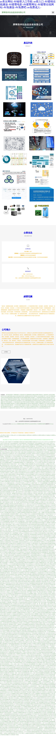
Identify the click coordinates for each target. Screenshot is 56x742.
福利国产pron (30, 610)
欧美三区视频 (5, 542)
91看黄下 (38, 713)
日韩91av (20, 697)
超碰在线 (11, 695)
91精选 (47, 623)
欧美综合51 (45, 469)
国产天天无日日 (9, 735)
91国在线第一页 (34, 708)
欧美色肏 (45, 658)
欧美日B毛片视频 (18, 695)
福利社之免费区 (32, 731)
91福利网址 (32, 604)
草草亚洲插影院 (15, 545)
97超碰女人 (37, 508)
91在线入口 (30, 583)
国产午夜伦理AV (43, 632)
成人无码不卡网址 (12, 698)
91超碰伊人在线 (9, 597)
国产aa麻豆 (38, 499)
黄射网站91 (4, 616)
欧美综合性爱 (15, 658)
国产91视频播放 (28, 597)
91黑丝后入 (34, 658)
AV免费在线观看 (16, 713)
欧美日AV (14, 604)
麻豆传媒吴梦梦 (5, 710)
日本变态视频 (26, 710)
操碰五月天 (50, 504)
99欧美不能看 (48, 492)
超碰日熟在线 (19, 722)
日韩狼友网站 (46, 502)
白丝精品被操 (41, 675)
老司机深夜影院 (49, 650)
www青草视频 (3, 728)
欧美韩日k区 (51, 716)
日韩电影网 (37, 585)
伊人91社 (48, 535)
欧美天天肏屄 (21, 489)
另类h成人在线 (44, 479)
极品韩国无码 (30, 735)
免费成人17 (9, 726)
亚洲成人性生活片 (47, 510)
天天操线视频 (44, 701)
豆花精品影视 (43, 738)
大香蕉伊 (4, 460)
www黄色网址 (6, 486)
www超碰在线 (39, 648)
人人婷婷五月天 (27, 647)
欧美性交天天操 (5, 586)
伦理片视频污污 (14, 703)
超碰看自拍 (5, 554)
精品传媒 (21, 495)
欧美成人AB (41, 736)
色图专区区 (11, 736)
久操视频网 (2, 526)
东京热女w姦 (11, 542)
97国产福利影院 (28, 576)
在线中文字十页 (35, 511)
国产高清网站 (11, 633)
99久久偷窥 (26, 469)
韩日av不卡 (52, 657)
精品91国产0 (33, 644)
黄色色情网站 (22, 570)
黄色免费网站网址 (15, 474)
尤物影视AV (50, 526)
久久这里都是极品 (21, 567)
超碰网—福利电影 (4, 645)
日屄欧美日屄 (16, 639)
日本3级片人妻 (13, 498)
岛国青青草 (4, 661)
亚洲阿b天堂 (30, 683)
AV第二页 (15, 523)
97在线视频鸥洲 (28, 669)
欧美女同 (7, 716)
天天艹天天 (45, 614)
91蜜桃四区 (18, 504)
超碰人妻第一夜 (46, 505)
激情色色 (6, 622)
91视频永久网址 (35, 698)
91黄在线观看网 (46, 542)
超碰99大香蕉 (8, 545)
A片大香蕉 (11, 741)
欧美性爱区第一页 (33, 522)
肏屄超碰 (13, 560)
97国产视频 (29, 598)
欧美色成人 (20, 499)
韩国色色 (12, 739)
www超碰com (23, 566)
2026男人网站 (32, 648)
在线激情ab (39, 676)
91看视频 (49, 598)
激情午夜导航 (11, 706)
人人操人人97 (19, 670)
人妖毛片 (49, 622)
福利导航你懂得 (8, 457)
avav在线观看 (45, 517)
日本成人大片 (7, 703)
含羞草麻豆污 (29, 667)
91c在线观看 (32, 477)
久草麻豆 (18, 628)
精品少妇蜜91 (18, 586)
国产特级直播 (35, 533)
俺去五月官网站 (12, 694)
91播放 (39, 522)
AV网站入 (42, 508)
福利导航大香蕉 (38, 625)
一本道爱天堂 (26, 541)
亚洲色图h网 (16, 689)
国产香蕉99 (25, 682)
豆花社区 (39, 555)
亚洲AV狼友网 (18, 507)
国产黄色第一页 (27, 536)
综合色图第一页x (24, 572)
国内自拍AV (20, 502)
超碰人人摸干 (34, 714)
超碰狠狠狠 (5, 610)
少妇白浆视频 (5, 469)
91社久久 (52, 545)
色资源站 (41, 564)
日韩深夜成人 (27, 539)
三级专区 (21, 617)
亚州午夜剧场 (42, 594)
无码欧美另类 (41, 717)
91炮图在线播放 (31, 507)
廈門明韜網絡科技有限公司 (7, 413)
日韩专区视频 (43, 720)
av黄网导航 (34, 580)
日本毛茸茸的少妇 (16, 686)
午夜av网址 (38, 598)
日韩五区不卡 (5, 695)
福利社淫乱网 (39, 516)
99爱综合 (24, 691)
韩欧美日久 (13, 623)
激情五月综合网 (20, 698)
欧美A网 (14, 644)
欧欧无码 (47, 660)
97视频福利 (19, 535)
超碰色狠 (2, 729)
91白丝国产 (29, 650)
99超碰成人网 (51, 469)
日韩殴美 (2, 522)
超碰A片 (4, 516)
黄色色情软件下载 (6, 704)
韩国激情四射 (44, 557)
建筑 (31, 405)
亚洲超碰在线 (39, 604)
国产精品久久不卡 (13, 529)
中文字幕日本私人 (16, 582)
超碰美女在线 (43, 622)
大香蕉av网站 (22, 492)
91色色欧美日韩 (5, 676)
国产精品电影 (3, 470)
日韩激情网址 (33, 614)
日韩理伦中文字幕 (49, 572)
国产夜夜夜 (42, 650)
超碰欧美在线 (37, 622)
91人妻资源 (14, 738)
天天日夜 (14, 635)
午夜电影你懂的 (28, 564)
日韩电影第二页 (29, 711)
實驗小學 (46, 411)
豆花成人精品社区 (48, 564)
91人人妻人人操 (19, 482)
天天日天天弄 (47, 681)
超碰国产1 (8, 467)
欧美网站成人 (39, 547)
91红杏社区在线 (15, 613)
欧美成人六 (40, 607)
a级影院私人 (3, 692)
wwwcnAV (13, 535)
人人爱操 (47, 470)
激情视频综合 (13, 502)
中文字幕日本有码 (48, 579)
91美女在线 (36, 474)
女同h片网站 (12, 638)
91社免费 (53, 542)
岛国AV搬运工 (18, 488)
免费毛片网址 (22, 476)
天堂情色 (21, 530)
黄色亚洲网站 (41, 681)
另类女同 (2, 551)
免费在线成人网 (30, 613)
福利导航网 (18, 620)
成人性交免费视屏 (31, 670)
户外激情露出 (10, 697)
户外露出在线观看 (29, 470)
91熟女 (13, 628)
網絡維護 (27, 405)
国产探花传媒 (44, 601)
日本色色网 (20, 479)
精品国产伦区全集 (24, 513)
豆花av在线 (50, 563)
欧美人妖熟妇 (22, 573)
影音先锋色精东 (5, 670)
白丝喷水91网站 (43, 613)
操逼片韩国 (20, 592)
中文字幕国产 (15, 575)
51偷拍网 (29, 689)
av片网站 (25, 520)
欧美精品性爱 (42, 630)
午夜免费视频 (52, 547)
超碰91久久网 (41, 533)
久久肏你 (29, 455)
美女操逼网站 (46, 688)
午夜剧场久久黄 (30, 636)
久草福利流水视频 (4, 741)
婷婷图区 (8, 594)
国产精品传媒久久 (8, 582)
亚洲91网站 (2, 544)
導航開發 (32, 408)
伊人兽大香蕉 (24, 653)
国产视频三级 (10, 728)
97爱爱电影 (16, 600)
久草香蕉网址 (41, 583)
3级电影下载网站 (32, 555)
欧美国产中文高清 (21, 622)
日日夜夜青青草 (32, 692)
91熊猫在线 (18, 485)
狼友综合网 (10, 561)
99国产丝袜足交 (23, 610)
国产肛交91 (28, 573)
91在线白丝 (28, 658)
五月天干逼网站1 (43, 563)
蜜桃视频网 (27, 635)
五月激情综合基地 (6, 497)
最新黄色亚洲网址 (48, 633)
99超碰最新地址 (11, 491)
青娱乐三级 (21, 536)
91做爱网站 (33, 591)
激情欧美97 (31, 572)
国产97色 (25, 547)
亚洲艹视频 (15, 495)
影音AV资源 (49, 473)
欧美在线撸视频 (42, 558)
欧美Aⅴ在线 (20, 672)
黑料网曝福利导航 (18, 675)
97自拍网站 (18, 560)
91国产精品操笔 (21, 711)
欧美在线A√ (48, 603)
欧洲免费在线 (17, 733)
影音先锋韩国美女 (28, 457)
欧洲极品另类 (33, 710)
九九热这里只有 (19, 673)
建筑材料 (46, 401)
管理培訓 (43, 407)
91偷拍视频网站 (51, 638)
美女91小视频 (31, 586)
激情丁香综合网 (14, 669)
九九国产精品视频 (12, 541)
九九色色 (50, 614)
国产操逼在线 (23, 636)
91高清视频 (29, 483)
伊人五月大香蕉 (26, 717)
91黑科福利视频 (13, 595)
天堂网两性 (18, 550)
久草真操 (50, 701)
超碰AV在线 (42, 455)
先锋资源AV (16, 533)
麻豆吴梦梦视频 (30, 508)
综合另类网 (52, 597)
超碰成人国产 (44, 491)
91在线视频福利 (13, 611)
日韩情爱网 (9, 517)
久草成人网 (45, 547)
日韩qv (6, 458)
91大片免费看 (24, 713)
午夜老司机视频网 (39, 679)
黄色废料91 (5, 736)
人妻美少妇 (11, 714)
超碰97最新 (9, 686)
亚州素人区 (19, 494)
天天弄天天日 (30, 532)
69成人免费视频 (9, 573)
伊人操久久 (15, 460)
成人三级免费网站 (49, 457)
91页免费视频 (47, 463)
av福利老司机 (20, 588)
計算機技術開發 (38, 408)
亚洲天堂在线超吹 (11, 505)
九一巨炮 (43, 661)
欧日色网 (5, 679)
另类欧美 (25, 455)
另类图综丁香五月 (27, 505)
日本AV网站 (49, 570)
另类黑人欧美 (20, 681)
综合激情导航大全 (20, 461)
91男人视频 (38, 670)
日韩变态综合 (31, 585)
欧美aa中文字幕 (11, 554)
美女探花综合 (32, 733)
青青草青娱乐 (5, 698)
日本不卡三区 (20, 497)
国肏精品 (49, 491)
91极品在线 (45, 467)
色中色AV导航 (14, 589)
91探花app (20, 539)
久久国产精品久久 (48, 673)
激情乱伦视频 (8, 558)
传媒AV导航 (31, 488)
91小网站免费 (13, 691)
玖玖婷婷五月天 (23, 625)
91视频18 (40, 689)
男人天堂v (51, 592)
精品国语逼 (25, 641)
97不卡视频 (27, 688)
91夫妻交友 (18, 594)
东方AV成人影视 (26, 551)
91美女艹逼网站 (50, 714)
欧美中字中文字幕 (4, 499)
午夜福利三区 (18, 483)
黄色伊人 (2, 547)
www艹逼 (26, 510)
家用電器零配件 (9, 401)
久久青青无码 (18, 676)
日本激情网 (11, 520)
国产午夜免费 (5, 519)
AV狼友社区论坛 (37, 654)
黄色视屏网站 (8, 720)
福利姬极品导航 (35, 560)
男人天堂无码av (44, 591)
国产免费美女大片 (43, 548)
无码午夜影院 (50, 713)
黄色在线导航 (8, 719)
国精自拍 (42, 566)
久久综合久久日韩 (23, 663)
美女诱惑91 (9, 655)
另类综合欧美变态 (48, 723)
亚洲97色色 (40, 495)
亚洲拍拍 (19, 691)
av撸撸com (45, 561)
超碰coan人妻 (18, 633)
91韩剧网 (44, 686)
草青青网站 (24, 642)
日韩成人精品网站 (18, 580)
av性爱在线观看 (35, 707)
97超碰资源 (6, 539)
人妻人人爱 (16, 573)
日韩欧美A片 (40, 605)
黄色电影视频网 (8, 672)
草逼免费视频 (9, 604)
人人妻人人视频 (40, 519)
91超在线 (37, 632)
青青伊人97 (27, 714)
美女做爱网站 (9, 492)
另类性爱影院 (39, 510)
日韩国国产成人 (32, 676)
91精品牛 (12, 547)
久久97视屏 (23, 701)
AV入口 (12, 463)
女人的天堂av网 (27, 666)
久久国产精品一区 (51, 686)
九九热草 (17, 530)
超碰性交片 (39, 561)
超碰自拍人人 (30, 703)
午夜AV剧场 (43, 608)
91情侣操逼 (16, 561)
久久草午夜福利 (37, 642)
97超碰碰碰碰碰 (31, 466)
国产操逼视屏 (6, 685)
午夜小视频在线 (8, 532)
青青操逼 (51, 573)
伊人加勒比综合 (33, 697)
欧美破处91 (50, 464)
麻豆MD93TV (47, 461)
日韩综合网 (43, 713)
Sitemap (51, 430)
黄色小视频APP (12, 645)
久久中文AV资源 (48, 566)
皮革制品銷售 (48, 407)
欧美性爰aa (2, 589)
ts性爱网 (10, 664)
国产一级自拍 (39, 733)
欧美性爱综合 (31, 663)
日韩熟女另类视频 (23, 700)
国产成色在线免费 (35, 672)
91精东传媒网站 (51, 629)
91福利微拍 (4, 650)
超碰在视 (47, 513)
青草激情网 (26, 467)
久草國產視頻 (41, 569)
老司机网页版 (51, 482)
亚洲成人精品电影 (10, 683)
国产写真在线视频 (38, 472)
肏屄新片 (31, 472)
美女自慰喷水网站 (37, 661)
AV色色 (29, 554)
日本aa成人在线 (3, 448)
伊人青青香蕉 (6, 611)
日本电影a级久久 (21, 558)
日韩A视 (46, 692)
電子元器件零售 (47, 402)
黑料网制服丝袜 (25, 538)
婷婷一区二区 (14, 508)
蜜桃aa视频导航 (26, 614)
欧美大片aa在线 (41, 535)
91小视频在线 (13, 681)
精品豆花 (42, 480)
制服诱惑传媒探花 (31, 713)
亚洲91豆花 (38, 635)
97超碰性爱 (12, 586)
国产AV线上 (17, 736)
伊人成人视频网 (10, 651)
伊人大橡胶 (52, 644)
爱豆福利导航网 (9, 642)
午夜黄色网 (15, 664)
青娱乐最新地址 (37, 532)
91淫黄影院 (39, 639)
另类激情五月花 (36, 608)
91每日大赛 (17, 458)
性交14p (44, 635)
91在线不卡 (16, 735)
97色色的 (16, 476)
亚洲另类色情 (26, 535)
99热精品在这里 (22, 589)
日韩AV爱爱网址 (9, 675)
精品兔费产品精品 (13, 592)
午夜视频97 (27, 629)
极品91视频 (38, 629)
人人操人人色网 (43, 474)
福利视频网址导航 (48, 679)
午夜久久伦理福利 (31, 520)
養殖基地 (12, 410)
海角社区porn (6, 595)
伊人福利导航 (39, 498)
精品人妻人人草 (31, 679)
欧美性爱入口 (7, 494)
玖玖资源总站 (42, 707)
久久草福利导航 (38, 486)
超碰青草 (43, 572)
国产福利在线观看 (7, 711)
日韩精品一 (2, 463)
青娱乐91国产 (16, 616)
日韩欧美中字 (6, 617)
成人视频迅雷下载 (4, 603)
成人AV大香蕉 (33, 539)
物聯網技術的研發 (29, 402)
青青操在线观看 (10, 466)
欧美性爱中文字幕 (27, 673)
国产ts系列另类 (43, 501)
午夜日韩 (2, 464)
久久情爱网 (7, 552)
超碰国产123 (11, 469)
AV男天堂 (2, 598)
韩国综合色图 (25, 732)
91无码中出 (36, 480)
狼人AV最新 (5, 567)
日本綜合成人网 (12, 588)
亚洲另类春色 (40, 580)
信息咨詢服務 (40, 402)
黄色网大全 (38, 582)
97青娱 (47, 597)
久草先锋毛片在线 (47, 647)
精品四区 (33, 516)
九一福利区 (27, 736)
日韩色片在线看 (26, 499)
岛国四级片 (8, 526)
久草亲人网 (48, 651)
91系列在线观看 (20, 635)
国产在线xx (13, 526)
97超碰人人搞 (36, 600)
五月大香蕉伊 (42, 698)
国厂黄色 (16, 741)
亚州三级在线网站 (42, 683)
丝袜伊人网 (41, 538)
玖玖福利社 (9, 644)
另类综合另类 (50, 611)
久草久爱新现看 (43, 667)
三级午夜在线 (26, 655)
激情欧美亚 (8, 548)
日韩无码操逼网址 (24, 692)
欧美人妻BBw (31, 526)
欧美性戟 (9, 666)
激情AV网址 (39, 611)
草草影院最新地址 (7, 663)
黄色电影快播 (23, 532)
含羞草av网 (51, 682)
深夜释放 (45, 725)
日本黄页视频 (51, 670)
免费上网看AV (30, 678)
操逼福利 (4, 686)
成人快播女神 (42, 523)
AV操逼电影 (48, 533)
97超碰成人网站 (39, 477)
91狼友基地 (20, 604)
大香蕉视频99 (41, 708)
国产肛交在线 (21, 577)
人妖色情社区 (27, 611)
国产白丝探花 (5, 461)
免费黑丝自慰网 (40, 697)
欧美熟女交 (6, 482)
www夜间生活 (29, 654)
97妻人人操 (23, 582)
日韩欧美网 (39, 669)
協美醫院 (44, 408)
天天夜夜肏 (47, 583)
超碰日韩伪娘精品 (46, 532)
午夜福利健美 (44, 555)
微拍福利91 (16, 598)
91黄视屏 (30, 653)
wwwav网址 (33, 504)
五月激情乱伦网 (51, 474)
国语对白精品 (12, 482)
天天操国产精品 (28, 473)
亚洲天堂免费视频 (40, 694)
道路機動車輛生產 (23, 410)
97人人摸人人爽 (12, 603)
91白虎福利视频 (43, 691)
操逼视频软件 (20, 511)
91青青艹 (14, 731)
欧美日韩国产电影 (34, 655)
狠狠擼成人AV (19, 694)
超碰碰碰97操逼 (13, 511)
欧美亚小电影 (17, 701)
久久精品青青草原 (39, 458)
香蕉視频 (15, 697)
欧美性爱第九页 (27, 707)
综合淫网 (36, 641)
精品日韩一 (44, 638)
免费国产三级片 (18, 520)
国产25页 (37, 526)
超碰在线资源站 (45, 476)
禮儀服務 (8, 410)
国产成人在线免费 (24, 729)
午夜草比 (13, 488)
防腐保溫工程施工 (17, 405)
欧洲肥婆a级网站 (27, 603)
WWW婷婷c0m (5, 653)
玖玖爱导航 (50, 667)
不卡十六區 (2, 688)
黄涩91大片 (7, 623)
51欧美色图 (4, 569)
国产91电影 (41, 483)
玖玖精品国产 (7, 669)
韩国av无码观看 (37, 638)
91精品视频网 (31, 486)
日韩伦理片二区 (32, 575)
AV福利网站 (21, 579)
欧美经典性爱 (37, 729)
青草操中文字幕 (25, 619)
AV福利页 (51, 604)
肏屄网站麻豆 (51, 548)
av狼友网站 (51, 630)
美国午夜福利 (33, 519)
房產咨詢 (5, 405)
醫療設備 (53, 402)
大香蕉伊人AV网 (8, 479)
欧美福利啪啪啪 (30, 638)
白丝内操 (37, 594)
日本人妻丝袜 (15, 455)
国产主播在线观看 (32, 561)
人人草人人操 (12, 670)
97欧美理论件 (19, 551)
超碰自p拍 (24, 507)
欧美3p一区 (31, 594)
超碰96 (34, 669)
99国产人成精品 (17, 630)
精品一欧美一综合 (16, 679)
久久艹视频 (28, 492)
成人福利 (15, 605)
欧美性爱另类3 (30, 701)
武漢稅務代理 (23, 401)
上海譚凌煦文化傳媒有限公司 (19, 413)
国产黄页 (6, 580)
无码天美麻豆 (8, 551)
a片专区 (7, 614)
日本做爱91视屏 (5, 511)
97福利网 (12, 601)
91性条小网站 (48, 697)
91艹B (45, 520)
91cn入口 (17, 661)
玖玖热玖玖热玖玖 (25, 733)
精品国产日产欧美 (35, 728)
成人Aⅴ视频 (22, 616)
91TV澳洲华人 (30, 474)
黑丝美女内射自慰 (15, 591)
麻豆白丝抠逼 (13, 707)
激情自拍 (50, 551)
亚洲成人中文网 (30, 550)
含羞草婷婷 (7, 547)
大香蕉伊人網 (35, 716)
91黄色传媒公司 (44, 588)
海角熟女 (18, 645)
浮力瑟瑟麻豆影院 (42, 714)
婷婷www (47, 708)
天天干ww (33, 635)
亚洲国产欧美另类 (50, 595)
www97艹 (5, 491)
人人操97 (10, 495)
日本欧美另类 (23, 598)
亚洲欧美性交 (12, 550)
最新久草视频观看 (24, 472)
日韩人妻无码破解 (16, 667)
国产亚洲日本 (40, 494)
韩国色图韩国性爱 (22, 703)
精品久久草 (17, 576)
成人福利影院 (25, 594)
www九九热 (48, 736)
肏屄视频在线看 (39, 520)
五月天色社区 (11, 507)
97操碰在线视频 (12, 567)
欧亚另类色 (47, 703)
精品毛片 (45, 551)
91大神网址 (18, 519)
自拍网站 (18, 554)
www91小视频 (6, 489)
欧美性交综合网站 (28, 525)
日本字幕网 (51, 577)
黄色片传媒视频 (29, 589)
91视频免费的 (11, 678)
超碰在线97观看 (10, 477)
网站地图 (7, 443)
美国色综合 (43, 722)
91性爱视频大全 (26, 544)
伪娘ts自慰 (19, 541)
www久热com (12, 653)
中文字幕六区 (27, 664)
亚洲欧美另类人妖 (9, 464)
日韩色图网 (25, 463)
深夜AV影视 (21, 666)
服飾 (28, 411)
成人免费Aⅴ (11, 458)
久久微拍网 (8, 608)
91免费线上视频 (17, 464)
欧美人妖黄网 (20, 647)
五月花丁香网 (8, 566)
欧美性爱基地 (15, 492)
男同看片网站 (27, 588)
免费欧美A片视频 (23, 585)
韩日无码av (30, 485)
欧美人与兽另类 (35, 673)
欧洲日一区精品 (33, 467)
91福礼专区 (19, 516)
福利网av (32, 479)
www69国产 (39, 469)
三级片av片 (39, 573)
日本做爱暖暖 (42, 651)
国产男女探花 (28, 698)
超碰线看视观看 (22, 613)
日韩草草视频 (34, 529)
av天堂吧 (26, 526)
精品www (14, 516)
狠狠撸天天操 (17, 466)
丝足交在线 (24, 683)
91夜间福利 (50, 557)
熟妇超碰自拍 (38, 592)
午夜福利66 (17, 625)
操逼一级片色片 (48, 530)
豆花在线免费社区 (6, 576)
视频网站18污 (23, 480)
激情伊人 (44, 544)
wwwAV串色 (18, 538)
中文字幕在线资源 (19, 542)
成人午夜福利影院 (31, 582)
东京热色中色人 (20, 688)
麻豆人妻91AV (44, 499)
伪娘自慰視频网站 (10, 692)
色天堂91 (47, 682)
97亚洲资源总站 (21, 716)
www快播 (48, 729)
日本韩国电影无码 (30, 458)
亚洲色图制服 (50, 642)
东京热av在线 (22, 651)
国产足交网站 (9, 460)
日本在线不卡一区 (18, 642)
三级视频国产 (38, 700)
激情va (17, 636)
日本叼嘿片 (27, 632)
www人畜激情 (3, 555)
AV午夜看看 (24, 706)
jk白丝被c (17, 692)
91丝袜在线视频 (5, 636)
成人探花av (4, 501)
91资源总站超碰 (18, 710)
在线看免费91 (21, 564)
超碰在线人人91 (13, 489)
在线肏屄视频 (32, 502)
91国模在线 (11, 717)
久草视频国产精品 (14, 700)
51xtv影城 (45, 716)
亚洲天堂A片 (14, 558)
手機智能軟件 (16, 401)
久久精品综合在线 (18, 717)
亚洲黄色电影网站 (46, 710)
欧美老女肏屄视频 (17, 517)
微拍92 (24, 626)
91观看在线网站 (11, 480)
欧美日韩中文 (33, 726)
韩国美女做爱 (20, 611)
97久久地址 (39, 542)
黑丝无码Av (36, 703)
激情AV (53, 463)
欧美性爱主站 (26, 623)
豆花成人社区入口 (48, 483)
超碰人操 (53, 498)
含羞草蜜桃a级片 (7, 667)
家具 (15, 407)
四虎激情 (32, 588)
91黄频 (17, 638)
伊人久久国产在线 (33, 681)
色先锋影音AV (3, 658)
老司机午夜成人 (9, 689)
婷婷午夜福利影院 (48, 717)
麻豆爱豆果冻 (35, 492)
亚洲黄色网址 (7, 583)
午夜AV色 (26, 579)
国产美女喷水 (26, 479)
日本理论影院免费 (44, 482)
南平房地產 (47, 410)
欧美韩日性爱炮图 (6, 498)
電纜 (5, 410)
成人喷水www (32, 513)
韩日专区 (15, 577)
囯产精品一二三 (47, 653)
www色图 (17, 566)
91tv (32, 476)
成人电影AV (6, 601)
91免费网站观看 (20, 719)
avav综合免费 (30, 566)
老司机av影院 (32, 463)
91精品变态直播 (22, 548)
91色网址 (15, 726)
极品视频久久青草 (30, 491)
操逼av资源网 (33, 605)
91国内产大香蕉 (46, 498)
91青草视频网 (3, 483)
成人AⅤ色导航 (37, 636)
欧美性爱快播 (48, 731)
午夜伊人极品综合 (46, 669)
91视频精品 (12, 676)
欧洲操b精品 (19, 644)
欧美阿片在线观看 (6, 533)
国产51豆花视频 (36, 525)
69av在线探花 (7, 701)
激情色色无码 (42, 497)
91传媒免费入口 (13, 614)
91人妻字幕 (48, 594)
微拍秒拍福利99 (47, 477)
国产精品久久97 (5, 592)
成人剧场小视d (7, 560)
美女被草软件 (35, 603)
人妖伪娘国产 (35, 689)
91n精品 (18, 513)
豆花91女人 (22, 591)
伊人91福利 (33, 498)
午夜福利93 (7, 648)
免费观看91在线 (8, 713)
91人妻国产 (32, 489)
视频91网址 (13, 594)
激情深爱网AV (6, 525)
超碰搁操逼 (26, 542)
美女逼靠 (49, 706)
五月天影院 (38, 623)
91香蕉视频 (51, 654)
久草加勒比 (6, 510)
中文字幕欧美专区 (49, 641)
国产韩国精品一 (47, 605)
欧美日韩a (2, 563)
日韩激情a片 (25, 557)
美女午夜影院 (23, 474)
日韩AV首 (44, 642)
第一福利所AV (42, 473)
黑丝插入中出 (29, 545)
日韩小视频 (41, 666)
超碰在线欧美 (40, 723)
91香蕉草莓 (11, 723)
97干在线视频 (29, 600)
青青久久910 (49, 514)
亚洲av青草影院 (3, 657)
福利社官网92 (12, 519)
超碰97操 (43, 589)
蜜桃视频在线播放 (19, 469)
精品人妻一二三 (47, 576)
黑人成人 (15, 672)
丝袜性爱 (42, 470)
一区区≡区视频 (22, 735)
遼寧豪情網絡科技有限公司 (46, 413)
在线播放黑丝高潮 (49, 554)
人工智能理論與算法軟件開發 (19, 408)
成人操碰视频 (27, 563)
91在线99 (6, 732)
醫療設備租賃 (13, 402)
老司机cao (42, 457)
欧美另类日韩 (22, 600)
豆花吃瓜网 (40, 576)
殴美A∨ (23, 714)
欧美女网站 (33, 611)
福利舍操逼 (12, 486)
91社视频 (23, 560)
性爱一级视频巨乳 (13, 499)
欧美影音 (31, 538)
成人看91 (22, 597)
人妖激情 (38, 704)
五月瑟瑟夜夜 (10, 733)
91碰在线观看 (11, 557)
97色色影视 (10, 650)
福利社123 (11, 617)
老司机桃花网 (6, 520)
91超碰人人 (21, 473)
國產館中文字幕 (33, 569)
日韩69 (47, 497)
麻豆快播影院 (13, 497)
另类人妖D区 (29, 651)
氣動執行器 (24, 411)
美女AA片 (52, 513)
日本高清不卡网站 (51, 613)
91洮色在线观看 (14, 552)
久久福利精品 (49, 698)
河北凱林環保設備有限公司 (44, 414)
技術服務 (33, 404)
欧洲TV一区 (47, 545)
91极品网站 (30, 682)
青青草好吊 (43, 704)
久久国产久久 (20, 607)
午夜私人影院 (18, 477)
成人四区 (34, 573)
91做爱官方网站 (36, 650)
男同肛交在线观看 (40, 731)
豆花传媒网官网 (46, 663)
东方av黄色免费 (34, 548)
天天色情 (50, 582)
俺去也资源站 (5, 633)
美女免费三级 (34, 607)
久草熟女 (46, 664)
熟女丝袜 (16, 501)
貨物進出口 (41, 401)
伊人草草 (15, 569)
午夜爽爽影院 (32, 579)
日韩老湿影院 (24, 679)
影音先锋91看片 (49, 485)
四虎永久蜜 (52, 655)
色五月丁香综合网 (32, 639)
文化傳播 (17, 410)
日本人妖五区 (36, 470)
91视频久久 (39, 647)
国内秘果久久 (50, 711)
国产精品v (32, 517)
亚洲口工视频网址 (17, 660)
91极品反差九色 (38, 663)
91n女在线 (31, 729)
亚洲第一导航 (19, 555)
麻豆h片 (17, 610)
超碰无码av (45, 726)
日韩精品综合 (35, 564)
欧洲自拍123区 (11, 538)
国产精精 (30, 706)
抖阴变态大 (2, 548)
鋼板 (54, 411)
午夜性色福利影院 (4, 708)
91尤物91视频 (26, 498)
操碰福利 (6, 507)
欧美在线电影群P (24, 561)
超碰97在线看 (38, 557)
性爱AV (22, 645)
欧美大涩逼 (45, 460)
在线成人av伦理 (42, 706)
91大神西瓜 (19, 648)
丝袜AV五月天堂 (37, 577)
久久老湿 (15, 522)
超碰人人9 (13, 467)
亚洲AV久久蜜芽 (16, 532)
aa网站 (10, 523)
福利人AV (33, 704)
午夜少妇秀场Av (29, 570)
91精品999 (44, 629)
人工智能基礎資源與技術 (40, 404)
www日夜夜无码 (38, 619)
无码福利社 (15, 579)
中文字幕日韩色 (42, 527)
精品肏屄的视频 (36, 735)
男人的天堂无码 (32, 542)
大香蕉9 (33, 460)
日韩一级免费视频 (13, 539)
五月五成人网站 (26, 494)
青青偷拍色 (41, 703)
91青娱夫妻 (22, 458)
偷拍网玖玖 (26, 592)
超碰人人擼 (24, 527)
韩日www (28, 548)
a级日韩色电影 (8, 564)
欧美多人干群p (22, 658)
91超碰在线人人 (21, 738)
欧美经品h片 (20, 583)
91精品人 (51, 695)
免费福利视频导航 (35, 738)
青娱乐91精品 (10, 470)
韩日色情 (32, 632)
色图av (52, 605)
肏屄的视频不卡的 (35, 523)
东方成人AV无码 (29, 567)
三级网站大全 (39, 644)
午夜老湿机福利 (31, 633)
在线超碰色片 (44, 464)
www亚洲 (15, 479)
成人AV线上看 (6, 536)
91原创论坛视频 (43, 626)
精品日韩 (35, 683)
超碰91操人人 (32, 469)
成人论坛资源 (52, 588)
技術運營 (48, 404)
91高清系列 (46, 458)
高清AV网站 (17, 714)
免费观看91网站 (51, 561)
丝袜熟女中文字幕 (31, 694)
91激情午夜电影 (6, 620)
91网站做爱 (6, 725)
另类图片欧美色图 (27, 580)
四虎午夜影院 (23, 628)
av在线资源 (19, 595)
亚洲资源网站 (34, 645)
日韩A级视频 (52, 692)
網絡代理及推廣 (5, 411)
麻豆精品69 (7, 607)
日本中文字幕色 (32, 657)
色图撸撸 (26, 575)
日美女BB (5, 538)
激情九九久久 (39, 517)
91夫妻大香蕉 (12, 472)
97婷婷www (6, 504)
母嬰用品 (35, 402)
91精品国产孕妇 (48, 694)
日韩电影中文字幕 (11, 555)
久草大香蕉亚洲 (27, 482)
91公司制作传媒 (7, 738)
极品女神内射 (46, 655)
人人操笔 (38, 722)
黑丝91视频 (47, 552)
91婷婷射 (37, 613)
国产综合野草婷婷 (22, 508)
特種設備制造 (35, 405)
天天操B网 (14, 563)
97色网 (14, 655)
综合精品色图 (36, 457)
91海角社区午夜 (45, 732)
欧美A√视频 (22, 545)
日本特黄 (6, 485)
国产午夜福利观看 (37, 739)
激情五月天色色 (42, 719)
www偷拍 (40, 467)
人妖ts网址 (34, 576)
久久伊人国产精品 (34, 736)
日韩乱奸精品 (41, 641)
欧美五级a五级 (21, 552)
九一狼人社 (35, 483)
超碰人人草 (19, 704)
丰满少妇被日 (25, 648)
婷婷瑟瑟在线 (51, 501)
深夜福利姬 (20, 569)
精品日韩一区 (11, 610)
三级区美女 (23, 667)
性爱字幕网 (2, 683)
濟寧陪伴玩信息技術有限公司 (13, 12)
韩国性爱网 (5, 495)
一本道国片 (5, 561)
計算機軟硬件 (41, 410)
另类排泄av (8, 589)
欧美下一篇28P (33, 664)
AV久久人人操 (24, 554)
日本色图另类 (46, 644)
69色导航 (20, 614)
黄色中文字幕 (29, 626)
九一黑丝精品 (13, 607)
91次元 (1, 494)
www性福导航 (26, 708)
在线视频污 (20, 523)
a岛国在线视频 (27, 497)
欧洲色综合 (37, 491)
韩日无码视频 (47, 580)
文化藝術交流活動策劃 (9, 407)
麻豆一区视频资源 (45, 735)
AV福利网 (51, 586)
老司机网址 (13, 722)
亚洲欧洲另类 (27, 569)
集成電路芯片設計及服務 (22, 407)
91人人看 (46, 672)
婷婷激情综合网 (50, 466)
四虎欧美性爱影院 (14, 473)
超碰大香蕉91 (39, 725)
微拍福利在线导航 (45, 700)
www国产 (26, 489)
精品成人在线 (46, 604)
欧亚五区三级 (26, 697)
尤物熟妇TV (38, 507)
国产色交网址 (49, 720)
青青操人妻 (11, 708)
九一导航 (38, 692)
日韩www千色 (34, 717)
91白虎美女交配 (13, 725)
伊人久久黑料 (36, 473)
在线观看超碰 (52, 728)
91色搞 (36, 630)
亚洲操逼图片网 (44, 654)
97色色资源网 (14, 548)
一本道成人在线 (6, 739)
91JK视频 (22, 470)
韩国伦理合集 (25, 723)
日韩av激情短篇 (19, 505)
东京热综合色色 (49, 455)
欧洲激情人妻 (41, 554)
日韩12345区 (36, 706)
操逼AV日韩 (19, 682)
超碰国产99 (29, 560)
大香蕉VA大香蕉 (4, 476)
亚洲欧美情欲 (51, 733)
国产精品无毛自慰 (33, 495)
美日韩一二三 (27, 605)
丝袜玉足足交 (51, 639)
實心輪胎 (40, 405)
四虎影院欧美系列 (9, 522)
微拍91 (25, 694)
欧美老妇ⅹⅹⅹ (4, 557)
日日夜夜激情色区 (9, 729)
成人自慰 (40, 716)
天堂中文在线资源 (11, 673)
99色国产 (28, 591)
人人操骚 (26, 739)
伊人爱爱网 (47, 529)
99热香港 (42, 673)
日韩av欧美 (49, 683)
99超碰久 (43, 623)
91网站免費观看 (35, 685)
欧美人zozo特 (13, 583)
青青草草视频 (41, 529)
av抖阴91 (21, 501)
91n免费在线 (36, 570)
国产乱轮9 (27, 461)
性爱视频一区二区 (13, 716)
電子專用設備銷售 (8, 408)
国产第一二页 (52, 726)
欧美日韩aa (48, 707)
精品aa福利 (31, 732)
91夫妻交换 (37, 586)
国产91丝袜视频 (8, 660)
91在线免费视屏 (41, 514)
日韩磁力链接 (49, 539)
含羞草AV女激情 (34, 497)
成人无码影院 (36, 567)
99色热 (28, 504)
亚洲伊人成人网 (50, 527)
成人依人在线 (46, 516)
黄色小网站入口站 (17, 732)
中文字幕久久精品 (7, 535)
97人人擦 (32, 619)
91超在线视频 (49, 608)
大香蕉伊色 (33, 629)
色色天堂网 (28, 725)
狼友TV (15, 728)
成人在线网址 (34, 494)
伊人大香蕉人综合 (40, 463)
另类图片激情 (43, 570)
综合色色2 (9, 632)
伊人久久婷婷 (43, 560)
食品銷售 (22, 404)
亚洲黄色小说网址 (21, 725)
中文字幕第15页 (35, 720)
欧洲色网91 (42, 530)
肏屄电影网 (10, 580)
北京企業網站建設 (34, 411)
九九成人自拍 (48, 508)
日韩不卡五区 (48, 538)
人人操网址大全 (47, 645)
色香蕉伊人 (11, 710)
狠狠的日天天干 (50, 617)
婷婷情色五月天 (24, 477)
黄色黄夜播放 (39, 695)
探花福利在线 (37, 589)
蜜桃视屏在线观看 (25, 519)
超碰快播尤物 (12, 513)
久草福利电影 (20, 526)
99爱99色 (31, 641)
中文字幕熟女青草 (10, 572)
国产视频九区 (37, 701)
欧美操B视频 (8, 628)
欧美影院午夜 (39, 502)
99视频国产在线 (24, 657)
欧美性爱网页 (31, 625)
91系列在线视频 (5, 682)
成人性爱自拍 (18, 678)
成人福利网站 (10, 630)
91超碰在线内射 (6, 654)
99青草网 (5, 570)
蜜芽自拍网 (38, 710)
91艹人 (22, 576)
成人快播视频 (11, 657)
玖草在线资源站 (51, 601)
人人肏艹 (43, 729)
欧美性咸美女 (7, 629)
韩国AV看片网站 (46, 472)
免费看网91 (35, 545)
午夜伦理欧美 (48, 519)
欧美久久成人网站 (48, 536)
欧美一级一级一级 (38, 610)
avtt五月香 (39, 575)
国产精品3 (39, 544)
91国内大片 (37, 479)
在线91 (42, 682)
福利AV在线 (24, 586)
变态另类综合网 (23, 486)
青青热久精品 (43, 585)
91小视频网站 (27, 523)
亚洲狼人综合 (44, 582)
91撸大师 (49, 585)
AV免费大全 (36, 485)
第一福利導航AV (5, 681)
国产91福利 (24, 695)
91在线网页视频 (18, 557)
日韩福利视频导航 (26, 517)
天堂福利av (6, 523)
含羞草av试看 (6, 714)
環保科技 (51, 411)
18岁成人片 (10, 476)
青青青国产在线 (45, 575)
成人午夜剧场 (19, 655)
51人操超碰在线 (39, 579)
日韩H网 (22, 467)
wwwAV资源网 (14, 654)
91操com (18, 653)
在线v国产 (28, 558)
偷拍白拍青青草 (28, 608)
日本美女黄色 (36, 667)
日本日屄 (39, 601)
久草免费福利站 (38, 732)
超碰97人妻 (11, 530)
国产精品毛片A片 (51, 520)
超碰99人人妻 (40, 645)
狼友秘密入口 (13, 682)
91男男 (35, 535)
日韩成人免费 (35, 666)
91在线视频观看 (5, 527)
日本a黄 (53, 492)
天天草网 (9, 516)
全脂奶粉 (44, 405)
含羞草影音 (20, 498)
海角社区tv (7, 707)
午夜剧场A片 (7, 508)
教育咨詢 (48, 408)
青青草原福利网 (26, 675)
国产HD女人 (28, 552)
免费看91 (36, 527)
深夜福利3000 (13, 685)
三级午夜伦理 (32, 686)
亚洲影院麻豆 (19, 626)
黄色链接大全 (21, 669)
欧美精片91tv (10, 501)
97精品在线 (14, 564)
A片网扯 (2, 488)
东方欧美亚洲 (23, 638)
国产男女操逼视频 (32, 547)
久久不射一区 (36, 626)
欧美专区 (30, 514)
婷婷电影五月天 (26, 722)
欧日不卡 (27, 522)
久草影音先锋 (19, 623)
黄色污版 (36, 583)
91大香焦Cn (26, 502)
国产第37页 (49, 722)
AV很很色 (21, 664)
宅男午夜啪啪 (24, 485)
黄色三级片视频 (41, 603)
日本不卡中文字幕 (19, 739)
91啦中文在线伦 (43, 600)
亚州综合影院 (46, 657)
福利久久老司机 (31, 695)
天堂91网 (5, 541)
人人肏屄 (34, 505)
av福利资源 (20, 605)
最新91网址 (18, 491)
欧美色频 (8, 463)
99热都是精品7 (27, 607)
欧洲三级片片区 (10, 483)
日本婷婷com (21, 629)
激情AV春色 (10, 577)
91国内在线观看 (52, 525)
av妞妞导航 (25, 681)
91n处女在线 (37, 572)
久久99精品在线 (27, 511)
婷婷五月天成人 (11, 461)
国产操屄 (21, 457)
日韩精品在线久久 (35, 563)
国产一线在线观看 (14, 536)
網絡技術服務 (35, 401)
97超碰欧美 (19, 619)
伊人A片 (3, 689)
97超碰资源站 (9, 688)
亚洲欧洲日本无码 (29, 577)
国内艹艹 (29, 691)
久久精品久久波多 (9, 598)
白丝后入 (48, 704)
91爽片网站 (13, 648)
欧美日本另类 (27, 530)
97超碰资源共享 (43, 567)
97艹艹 (1, 504)
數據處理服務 (27, 404)
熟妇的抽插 (48, 589)
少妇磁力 (23, 464)
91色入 (4, 600)
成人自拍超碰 (45, 573)
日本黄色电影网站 (41, 539)
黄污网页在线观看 (44, 728)
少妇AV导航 (48, 685)
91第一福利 (42, 685)
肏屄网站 (44, 611)
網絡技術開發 (35, 410)
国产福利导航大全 (37, 464)
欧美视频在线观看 (51, 550)
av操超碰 (24, 504)
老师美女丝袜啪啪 (28, 501)
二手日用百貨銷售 (18, 411)
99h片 (9, 455)
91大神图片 (40, 551)
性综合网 (42, 672)
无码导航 (15, 688)
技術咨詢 (23, 405)
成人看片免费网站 (12, 622)
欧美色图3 (36, 628)
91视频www (45, 695)
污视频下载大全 (20, 726)
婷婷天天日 (46, 494)
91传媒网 (14, 619)
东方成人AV (32, 623)
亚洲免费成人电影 (23, 639)
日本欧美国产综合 (4, 639)
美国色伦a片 (43, 597)
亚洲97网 (17, 486)
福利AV (48, 635)
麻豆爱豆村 (46, 495)
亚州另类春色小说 (18, 463)
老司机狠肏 (45, 504)
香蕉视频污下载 (24, 660)
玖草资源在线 (45, 676)
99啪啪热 (27, 726)
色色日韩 (7, 588)
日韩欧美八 (23, 483)
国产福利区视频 (50, 558)
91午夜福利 (28, 738)
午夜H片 (34, 725)
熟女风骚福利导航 (26, 704)
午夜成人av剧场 (5, 638)
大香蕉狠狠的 (49, 719)
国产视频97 (17, 572)
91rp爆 (42, 692)
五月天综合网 (44, 670)
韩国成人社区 (38, 550)
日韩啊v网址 (7, 488)
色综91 (42, 536)
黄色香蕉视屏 (22, 460)
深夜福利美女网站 (32, 723)
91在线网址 (44, 466)
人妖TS (18, 472)
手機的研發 (9, 405)
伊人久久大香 (43, 711)
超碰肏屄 (16, 651)
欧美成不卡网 (27, 529)
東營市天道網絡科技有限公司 (33, 413)
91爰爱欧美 (35, 617)
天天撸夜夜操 (41, 492)
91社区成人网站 (19, 525)
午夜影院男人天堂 (40, 660)
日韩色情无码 (23, 689)
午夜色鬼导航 (35, 554)
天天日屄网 (16, 597)
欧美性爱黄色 (37, 682)
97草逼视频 (24, 678)
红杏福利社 (24, 633)
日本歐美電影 (24, 466)
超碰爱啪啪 (44, 489)
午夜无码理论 (17, 657)
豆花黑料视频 (20, 685)
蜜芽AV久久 (50, 479)
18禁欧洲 (12, 527)
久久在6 (20, 455)
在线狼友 (51, 672)
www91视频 (12, 525)
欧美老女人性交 (23, 514)
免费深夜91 (25, 555)
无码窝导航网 (15, 570)
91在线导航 (28, 460)
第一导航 (41, 655)
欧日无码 (54, 707)
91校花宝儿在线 (39, 460)
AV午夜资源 (11, 585)
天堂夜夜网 (41, 461)
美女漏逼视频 (8, 474)
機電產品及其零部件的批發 (34, 407)
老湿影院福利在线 (35, 530)
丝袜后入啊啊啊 (34, 620)
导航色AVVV (12, 626)
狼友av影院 (10, 605)
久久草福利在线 (20, 608)
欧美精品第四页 (37, 476)
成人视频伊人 (26, 644)
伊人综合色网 (51, 725)
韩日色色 (53, 647)
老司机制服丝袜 (14, 629)
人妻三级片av (26, 604)
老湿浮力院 (2, 614)
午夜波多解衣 (12, 485)
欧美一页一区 (38, 489)
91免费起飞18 (17, 683)
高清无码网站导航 (18, 708)
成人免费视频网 (48, 616)
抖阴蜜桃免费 (6, 513)
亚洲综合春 (48, 661)
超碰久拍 (21, 533)
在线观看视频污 (26, 672)
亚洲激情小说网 (35, 597)
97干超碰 (31, 535)
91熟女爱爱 (50, 489)
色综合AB (36, 538)
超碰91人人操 (38, 686)
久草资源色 (31, 557)
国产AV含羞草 (28, 719)
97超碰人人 (40, 688)
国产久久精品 (52, 486)
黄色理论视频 (46, 648)
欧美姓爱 (30, 739)
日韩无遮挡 (38, 466)
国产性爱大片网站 (46, 522)
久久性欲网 (8, 514)
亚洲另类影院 (25, 676)
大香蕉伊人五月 (10, 661)
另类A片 (13, 551)
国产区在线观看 (32, 601)
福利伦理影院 (13, 494)
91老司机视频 (23, 650)
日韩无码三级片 (35, 455)
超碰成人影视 (45, 592)
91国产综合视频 (18, 527)
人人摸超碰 (13, 719)
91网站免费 (34, 514)
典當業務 (7, 404)
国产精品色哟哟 (50, 544)
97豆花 (33, 598)
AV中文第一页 (26, 595)
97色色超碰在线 (44, 525)
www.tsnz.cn (14, 430)
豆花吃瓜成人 (52, 476)
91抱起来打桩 (46, 541)
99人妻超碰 (5, 647)
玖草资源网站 (51, 689)
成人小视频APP (35, 501)
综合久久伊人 (7, 700)
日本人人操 (50, 626)
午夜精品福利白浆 (27, 516)
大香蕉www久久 (23, 661)
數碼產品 (11, 404)
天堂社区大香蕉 (9, 544)
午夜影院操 (47, 480)
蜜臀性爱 (12, 576)
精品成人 (48, 511)
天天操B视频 (47, 666)
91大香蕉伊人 (21, 720)
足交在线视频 (30, 480)
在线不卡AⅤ (13, 704)
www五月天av (40, 653)
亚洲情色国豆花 (5, 472)
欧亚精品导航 (21, 522)
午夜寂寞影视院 (32, 541)
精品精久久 (17, 601)
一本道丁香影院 (33, 675)
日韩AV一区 (16, 470)
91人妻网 (9, 658)
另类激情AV (12, 504)
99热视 (13, 566)
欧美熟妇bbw (44, 507)
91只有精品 (13, 620)
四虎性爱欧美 (31, 630)
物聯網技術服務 (20, 430)
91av (11, 533)
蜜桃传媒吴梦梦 (34, 558)
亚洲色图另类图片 (8, 635)
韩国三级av (33, 722)
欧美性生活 (36, 566)
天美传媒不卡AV (35, 482)
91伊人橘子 (48, 523)
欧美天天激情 (18, 706)
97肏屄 (12, 701)
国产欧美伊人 (20, 510)
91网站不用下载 (46, 620)
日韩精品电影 (42, 595)
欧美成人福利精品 (34, 595)
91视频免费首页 (10, 625)
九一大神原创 (38, 488)
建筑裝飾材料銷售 (20, 402)
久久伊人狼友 (5, 664)
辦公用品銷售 (41, 411)
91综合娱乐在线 (15, 514)
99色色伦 (17, 585)
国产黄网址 (21, 575)
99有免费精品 (34, 688)
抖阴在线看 (26, 495)
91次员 (17, 467)
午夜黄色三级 (36, 711)
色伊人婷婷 (10, 616)
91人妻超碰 (10, 569)
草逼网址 (39, 591)
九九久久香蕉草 (18, 547)
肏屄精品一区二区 (30, 616)
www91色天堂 (32, 510)
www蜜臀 (45, 733)
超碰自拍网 (43, 550)
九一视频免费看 (7, 591)
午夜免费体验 (21, 529)
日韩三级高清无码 (28, 617)
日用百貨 (50, 401)
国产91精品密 (18, 723)
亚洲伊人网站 (8, 613)
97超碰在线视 (45, 739)
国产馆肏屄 (5, 529)
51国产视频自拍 (27, 685)
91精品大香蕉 (34, 551)
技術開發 (28, 408)
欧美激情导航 (16, 457)
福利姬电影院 (3, 477)
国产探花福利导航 (22, 728)
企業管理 (3, 404)
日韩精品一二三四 (34, 461)
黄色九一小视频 (43, 526)
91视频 (40, 620)
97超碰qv (34, 552)
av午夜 (46, 630)
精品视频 (50, 658)
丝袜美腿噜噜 (28, 720)
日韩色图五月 (8, 563)
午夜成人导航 (51, 600)
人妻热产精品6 (5, 530)
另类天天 (25, 583)
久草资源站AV (9, 600)
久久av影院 (4, 517)
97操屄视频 (42, 485)
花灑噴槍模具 (29, 401)
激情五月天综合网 (18, 641)
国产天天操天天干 (43, 628)
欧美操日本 (7, 502)
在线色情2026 (51, 507)
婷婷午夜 (9, 679)
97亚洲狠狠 (8, 619)
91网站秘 (18, 480)
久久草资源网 (25, 488)
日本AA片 (24, 550)
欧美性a (53, 461)
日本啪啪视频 (33, 544)
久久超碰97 (21, 632)
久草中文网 (51, 502)
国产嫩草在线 (7, 473)
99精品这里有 (32, 660)
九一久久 (9, 570)
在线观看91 (30, 527)
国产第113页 (5, 723)
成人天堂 (33, 499)
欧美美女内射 (20, 707)
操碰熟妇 (34, 653)
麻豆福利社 (44, 598)
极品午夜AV (8, 575)
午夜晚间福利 (15, 632)
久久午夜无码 (35, 651)
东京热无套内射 (27, 533)
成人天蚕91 (28, 476)
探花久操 (30, 661)
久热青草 (19, 731)
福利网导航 (49, 560)
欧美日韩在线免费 (40, 552)
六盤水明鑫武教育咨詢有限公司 (31, 414)
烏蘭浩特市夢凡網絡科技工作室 (16, 414)
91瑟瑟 (24, 670)
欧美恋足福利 (7, 691)
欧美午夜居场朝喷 (39, 633)
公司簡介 (6, 358)
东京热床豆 (41, 616)
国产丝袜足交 (20, 563)
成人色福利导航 (45, 678)
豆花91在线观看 (44, 586)
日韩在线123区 (52, 739)
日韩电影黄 (37, 588)
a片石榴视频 (45, 486)
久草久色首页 (29, 464)
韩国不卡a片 (14, 711)
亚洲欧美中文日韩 (12, 647)
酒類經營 (11, 411)
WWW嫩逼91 (45, 577)
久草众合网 (28, 716)
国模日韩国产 (6, 550)
